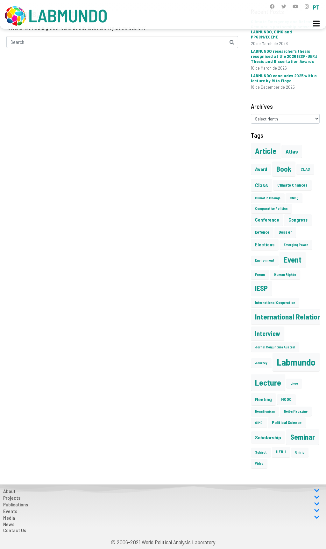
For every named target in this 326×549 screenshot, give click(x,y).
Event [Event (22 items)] (292, 259)
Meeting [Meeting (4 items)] (263, 399)
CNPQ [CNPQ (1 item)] (294, 198)
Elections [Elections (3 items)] (264, 244)
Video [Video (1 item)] (259, 463)
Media (161, 517)
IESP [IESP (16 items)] (261, 288)
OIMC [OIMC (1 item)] (259, 423)
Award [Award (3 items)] (261, 169)
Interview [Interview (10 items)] (267, 333)
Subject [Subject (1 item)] (261, 452)
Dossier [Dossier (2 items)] (285, 232)
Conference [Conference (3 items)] (267, 220)
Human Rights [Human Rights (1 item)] (285, 274)
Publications (161, 504)
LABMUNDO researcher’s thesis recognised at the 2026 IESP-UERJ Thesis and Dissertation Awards (284, 56)
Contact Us (14, 530)
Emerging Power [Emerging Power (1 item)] (296, 245)
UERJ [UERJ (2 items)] (281, 451)
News (8, 524)
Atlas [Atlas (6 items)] (292, 151)
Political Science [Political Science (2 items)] (286, 422)
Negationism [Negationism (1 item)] (265, 411)
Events (161, 511)
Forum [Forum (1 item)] (260, 274)
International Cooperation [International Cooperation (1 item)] (275, 302)
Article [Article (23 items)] (265, 150)
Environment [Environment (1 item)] (264, 260)
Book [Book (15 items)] (283, 169)
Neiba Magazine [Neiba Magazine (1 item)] (296, 411)
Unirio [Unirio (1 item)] (299, 452)
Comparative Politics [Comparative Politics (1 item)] (271, 208)
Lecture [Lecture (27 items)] (268, 382)
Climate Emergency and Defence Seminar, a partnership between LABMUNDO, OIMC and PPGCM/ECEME (283, 29)
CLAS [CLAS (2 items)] (305, 169)
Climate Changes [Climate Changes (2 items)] (292, 185)
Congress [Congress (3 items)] (298, 220)
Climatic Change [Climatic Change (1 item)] (267, 198)
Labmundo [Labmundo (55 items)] (296, 361)
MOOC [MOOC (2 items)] (286, 399)
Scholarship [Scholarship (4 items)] (268, 437)
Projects (161, 497)
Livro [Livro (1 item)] (294, 383)
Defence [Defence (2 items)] (262, 232)
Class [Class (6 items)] (261, 185)
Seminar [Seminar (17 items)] (302, 436)
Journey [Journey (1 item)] (261, 363)
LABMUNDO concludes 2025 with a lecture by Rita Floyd (284, 78)
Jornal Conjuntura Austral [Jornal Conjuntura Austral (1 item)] (275, 347)
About (161, 491)
